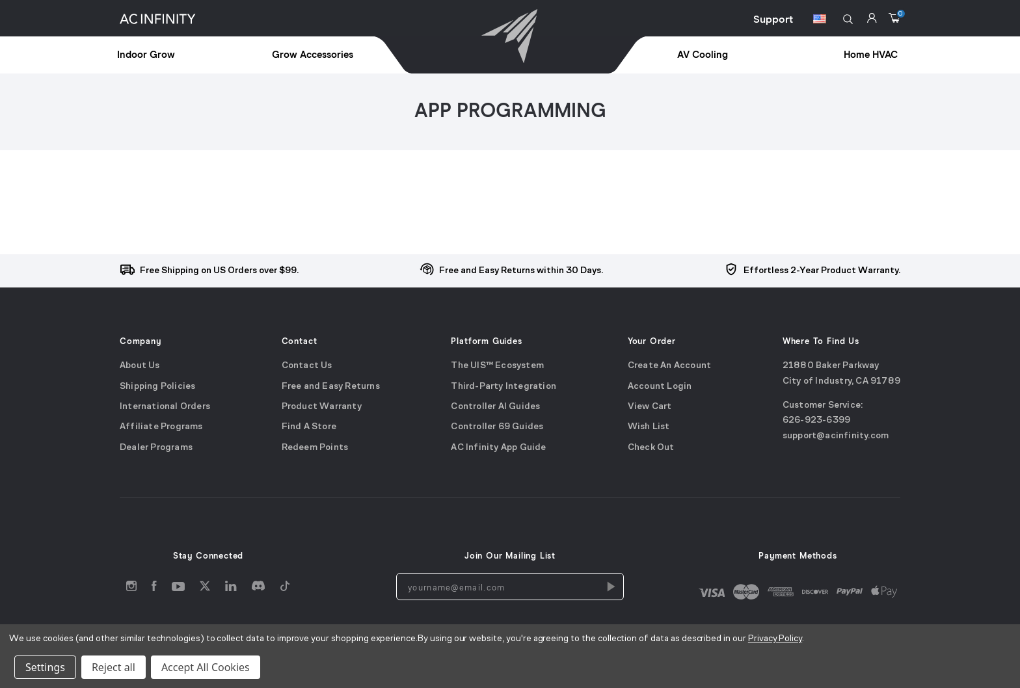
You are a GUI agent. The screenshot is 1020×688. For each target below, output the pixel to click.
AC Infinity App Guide (498, 448)
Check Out (651, 448)
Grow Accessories (312, 55)
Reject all (113, 667)
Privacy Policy (775, 639)
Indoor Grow (146, 55)
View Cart (650, 407)
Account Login (660, 386)
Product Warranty (322, 407)
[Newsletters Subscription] (610, 587)
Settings (45, 667)
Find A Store (309, 427)
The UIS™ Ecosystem (497, 366)
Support (773, 19)
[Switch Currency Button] (819, 21)
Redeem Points (315, 448)
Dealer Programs (156, 448)
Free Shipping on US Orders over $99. (219, 271)
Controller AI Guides (495, 407)
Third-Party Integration (503, 386)
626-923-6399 (816, 420)
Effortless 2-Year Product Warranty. (822, 271)
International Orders (165, 407)
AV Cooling (702, 55)
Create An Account (669, 366)
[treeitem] (175, 55)
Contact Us (307, 366)
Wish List (649, 427)
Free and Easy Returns (331, 386)
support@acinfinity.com (836, 436)
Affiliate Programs (161, 427)
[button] (848, 19)
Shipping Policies (157, 386)
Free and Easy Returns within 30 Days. (521, 271)
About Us (140, 366)
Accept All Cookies (205, 667)
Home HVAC (871, 55)
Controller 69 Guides (497, 427)
